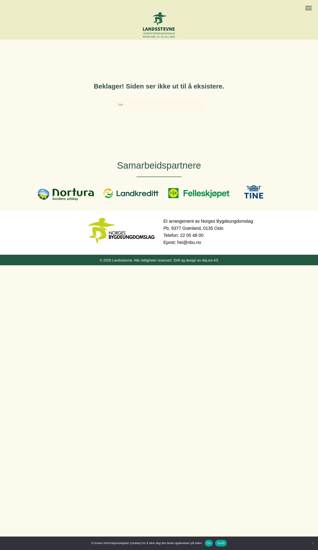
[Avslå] (312, 543)
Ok (209, 543)
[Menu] (308, 8)
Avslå (221, 543)
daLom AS (210, 260)
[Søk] (159, 104)
